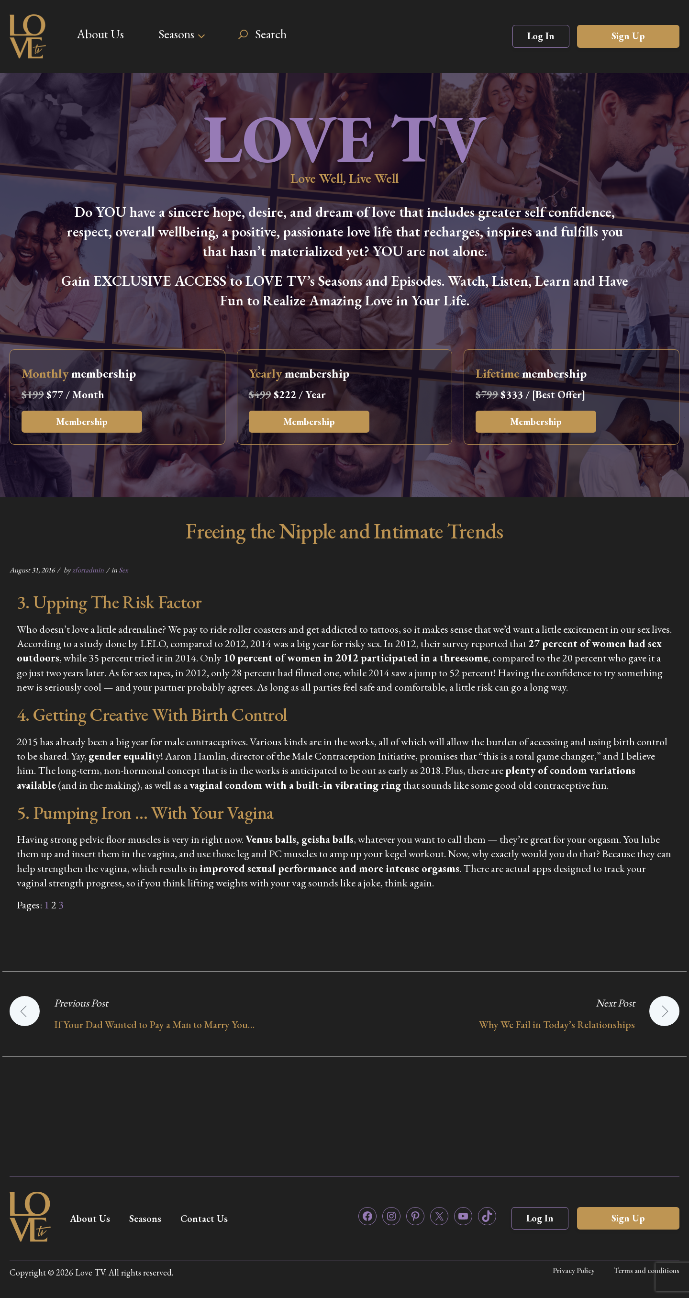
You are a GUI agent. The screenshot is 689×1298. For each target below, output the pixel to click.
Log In (541, 36)
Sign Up (628, 36)
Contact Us (204, 1218)
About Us (100, 34)
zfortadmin (88, 569)
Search (271, 34)
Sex (123, 569)
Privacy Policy (574, 1270)
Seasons (176, 34)
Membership (82, 421)
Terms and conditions (646, 1270)
